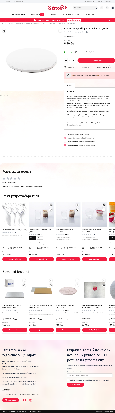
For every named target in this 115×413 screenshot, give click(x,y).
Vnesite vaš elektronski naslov (76, 372)
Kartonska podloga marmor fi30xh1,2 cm (65, 306)
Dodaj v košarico (96, 60)
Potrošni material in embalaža (15, 23)
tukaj (107, 380)
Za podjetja (108, 1)
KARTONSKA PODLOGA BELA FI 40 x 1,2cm (67, 23)
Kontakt (100, 1)
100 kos (32, 238)
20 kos (40, 238)
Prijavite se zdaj (75, 385)
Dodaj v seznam (103, 67)
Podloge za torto (51, 23)
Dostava (69, 85)
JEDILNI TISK (89, 14)
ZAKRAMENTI (37, 14)
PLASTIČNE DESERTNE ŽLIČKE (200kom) (14, 230)
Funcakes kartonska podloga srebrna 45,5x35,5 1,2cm (92, 306)
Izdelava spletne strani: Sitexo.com (104, 411)
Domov (4, 23)
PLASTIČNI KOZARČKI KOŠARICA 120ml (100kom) (91, 231)
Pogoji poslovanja (88, 1)
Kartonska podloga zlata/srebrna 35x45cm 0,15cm (40, 306)
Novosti (54, 14)
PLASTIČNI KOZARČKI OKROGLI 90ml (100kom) (64, 231)
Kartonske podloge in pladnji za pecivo (35, 23)
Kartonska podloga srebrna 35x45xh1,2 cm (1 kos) (11, 306)
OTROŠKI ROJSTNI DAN (71, 14)
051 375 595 (21, 373)
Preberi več (77, 125)
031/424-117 (7, 1)
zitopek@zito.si (19, 1)
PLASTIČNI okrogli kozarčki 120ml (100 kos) (40, 231)
